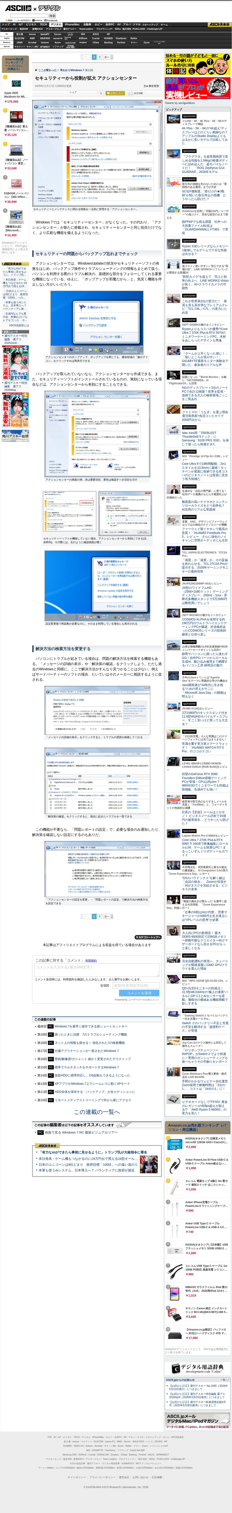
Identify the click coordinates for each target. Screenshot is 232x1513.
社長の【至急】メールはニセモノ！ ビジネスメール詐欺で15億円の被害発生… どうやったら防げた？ (205, 817)
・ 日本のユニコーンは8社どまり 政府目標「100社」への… (15, 294)
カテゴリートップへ (148, 937)
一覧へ (224, 1379)
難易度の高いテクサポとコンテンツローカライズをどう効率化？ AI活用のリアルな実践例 (205, 505)
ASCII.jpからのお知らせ (180, 1379)
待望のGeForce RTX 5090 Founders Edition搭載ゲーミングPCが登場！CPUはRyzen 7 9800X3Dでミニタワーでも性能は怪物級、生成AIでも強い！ (205, 781)
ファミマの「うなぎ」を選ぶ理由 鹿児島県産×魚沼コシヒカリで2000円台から (206, 415)
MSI (83, 34)
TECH (43, 24)
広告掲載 (157, 1477)
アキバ (127, 24)
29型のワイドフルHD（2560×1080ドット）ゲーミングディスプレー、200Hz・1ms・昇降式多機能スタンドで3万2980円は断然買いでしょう (205, 595)
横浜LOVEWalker (85, 1468)
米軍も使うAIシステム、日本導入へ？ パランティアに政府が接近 (87, 1170)
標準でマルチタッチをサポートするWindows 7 (87, 1067)
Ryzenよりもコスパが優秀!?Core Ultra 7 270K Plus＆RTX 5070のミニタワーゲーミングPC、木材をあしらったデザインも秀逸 (205, 334)
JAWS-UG (79, 1446)
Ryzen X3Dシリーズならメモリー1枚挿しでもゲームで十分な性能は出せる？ (205, 250)
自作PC (109, 24)
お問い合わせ (140, 1477)
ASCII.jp (18, 8)
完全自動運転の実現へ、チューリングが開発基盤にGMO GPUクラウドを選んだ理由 (205, 965)
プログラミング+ (104, 29)
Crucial (96, 38)
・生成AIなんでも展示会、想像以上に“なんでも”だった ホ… (15, 317)
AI (14, 24)
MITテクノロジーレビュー (148, 1463)
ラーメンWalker (46, 1468)
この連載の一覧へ (97, 1112)
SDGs (118, 29)
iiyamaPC (44, 34)
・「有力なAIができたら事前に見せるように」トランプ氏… (14, 272)
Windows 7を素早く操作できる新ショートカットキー (91, 1026)
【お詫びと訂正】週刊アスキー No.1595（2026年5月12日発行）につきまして (198, 1387)
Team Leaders (110, 1459)
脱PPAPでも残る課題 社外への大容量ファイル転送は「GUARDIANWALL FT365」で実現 (205, 227)
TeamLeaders (86, 29)
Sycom (57, 34)
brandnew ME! (70, 47)
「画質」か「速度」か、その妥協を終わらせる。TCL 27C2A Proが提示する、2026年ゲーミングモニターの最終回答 (205, 565)
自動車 (87, 24)
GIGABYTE (57, 38)
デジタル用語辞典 (111, 1463)
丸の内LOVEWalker (164, 1468)
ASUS (96, 34)
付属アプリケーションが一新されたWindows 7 (87, 1051)
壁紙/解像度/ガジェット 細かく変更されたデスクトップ (93, 1059)
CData (96, 42)
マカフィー (19, 47)
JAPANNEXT (45, 46)
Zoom (146, 42)
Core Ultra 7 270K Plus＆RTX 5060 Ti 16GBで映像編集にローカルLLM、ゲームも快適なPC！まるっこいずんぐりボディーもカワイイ (205, 847)
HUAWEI (108, 38)
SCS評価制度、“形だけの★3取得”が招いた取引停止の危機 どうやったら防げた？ (204, 195)
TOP (49, 1437)
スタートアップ (150, 24)
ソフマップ (57, 47)
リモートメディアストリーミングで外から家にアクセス (93, 1100)
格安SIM (24, 29)
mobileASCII (128, 1463)
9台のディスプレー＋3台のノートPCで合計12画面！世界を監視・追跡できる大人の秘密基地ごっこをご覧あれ (205, 393)
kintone (45, 42)
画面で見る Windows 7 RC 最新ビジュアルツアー (81, 1132)
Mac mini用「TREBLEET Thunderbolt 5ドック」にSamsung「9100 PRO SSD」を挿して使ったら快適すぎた (205, 438)
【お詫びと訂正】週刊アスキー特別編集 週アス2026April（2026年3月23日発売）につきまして (197, 1395)
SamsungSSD (68, 38)
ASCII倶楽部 (220, 25)
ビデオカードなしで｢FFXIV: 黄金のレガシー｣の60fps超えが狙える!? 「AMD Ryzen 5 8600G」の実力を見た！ (205, 1107)
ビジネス (31, 24)
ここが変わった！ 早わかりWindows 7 (61, 70)
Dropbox (83, 42)
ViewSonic (121, 38)
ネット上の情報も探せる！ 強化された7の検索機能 (90, 1042)
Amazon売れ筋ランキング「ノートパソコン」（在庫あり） (14, 64)
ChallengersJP (154, 29)
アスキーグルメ (53, 29)
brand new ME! (137, 1450)
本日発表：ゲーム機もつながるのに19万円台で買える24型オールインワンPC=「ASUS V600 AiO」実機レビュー (121, 1158)
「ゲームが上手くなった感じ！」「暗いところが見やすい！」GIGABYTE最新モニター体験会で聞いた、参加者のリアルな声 (205, 359)
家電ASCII (37, 29)
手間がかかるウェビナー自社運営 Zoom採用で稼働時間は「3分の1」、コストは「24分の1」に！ (206, 1085)
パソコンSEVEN (70, 34)
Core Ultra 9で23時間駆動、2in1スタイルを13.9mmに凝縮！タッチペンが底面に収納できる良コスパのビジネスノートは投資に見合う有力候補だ (205, 471)
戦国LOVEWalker (184, 1468)
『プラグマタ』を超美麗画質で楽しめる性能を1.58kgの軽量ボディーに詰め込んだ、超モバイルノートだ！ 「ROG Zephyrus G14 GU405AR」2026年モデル (205, 164)
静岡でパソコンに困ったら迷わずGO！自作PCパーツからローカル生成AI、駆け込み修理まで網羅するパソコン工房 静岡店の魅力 (205, 659)
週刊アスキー (69, 29)
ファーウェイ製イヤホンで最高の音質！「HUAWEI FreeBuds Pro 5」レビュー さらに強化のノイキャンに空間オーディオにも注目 (205, 534)
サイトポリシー (77, 1477)
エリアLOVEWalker (65, 1468)
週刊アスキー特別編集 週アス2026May (15, 386)
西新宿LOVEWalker (105, 1468)
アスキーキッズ (9, 29)
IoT (21, 24)
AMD (32, 38)
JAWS (19, 42)
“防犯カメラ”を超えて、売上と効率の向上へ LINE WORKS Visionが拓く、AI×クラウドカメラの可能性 (205, 282)
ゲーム (164, 24)
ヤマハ (134, 42)
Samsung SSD (69, 1454)
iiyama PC (110, 1441)
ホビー (98, 24)
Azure (58, 42)
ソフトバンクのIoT (159, 42)
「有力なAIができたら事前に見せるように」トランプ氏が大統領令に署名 (93, 1152)
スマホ (137, 24)
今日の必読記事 (77, 1463)
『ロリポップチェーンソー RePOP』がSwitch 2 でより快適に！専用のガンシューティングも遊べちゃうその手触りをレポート (205, 1055)
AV (119, 24)
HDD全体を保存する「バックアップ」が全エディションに (95, 1092)
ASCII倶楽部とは (19, 325)
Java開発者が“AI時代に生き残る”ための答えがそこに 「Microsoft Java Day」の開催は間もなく (204, 690)
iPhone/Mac (72, 24)
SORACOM (103, 1454)
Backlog (108, 42)
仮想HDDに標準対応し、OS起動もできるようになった (92, 1075)
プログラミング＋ (127, 1459)
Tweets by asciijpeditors (180, 103)
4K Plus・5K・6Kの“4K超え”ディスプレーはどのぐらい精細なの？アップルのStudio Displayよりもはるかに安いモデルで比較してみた (205, 135)
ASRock (83, 38)
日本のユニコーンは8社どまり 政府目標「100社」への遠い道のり (88, 1164)
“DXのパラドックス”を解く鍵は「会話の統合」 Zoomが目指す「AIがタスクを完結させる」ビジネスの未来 (205, 883)
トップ (6, 24)
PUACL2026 (139, 29)
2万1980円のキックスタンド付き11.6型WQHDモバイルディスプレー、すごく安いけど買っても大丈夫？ (205, 718)
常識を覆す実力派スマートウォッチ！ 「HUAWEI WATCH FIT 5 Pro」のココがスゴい (205, 747)
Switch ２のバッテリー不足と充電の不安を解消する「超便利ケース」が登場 (205, 1026)
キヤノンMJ (32, 47)
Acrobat (32, 42)
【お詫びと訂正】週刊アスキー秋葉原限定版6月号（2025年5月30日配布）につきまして (197, 1404)
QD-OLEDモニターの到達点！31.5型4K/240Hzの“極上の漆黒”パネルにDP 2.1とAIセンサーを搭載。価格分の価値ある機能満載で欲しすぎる (205, 995)
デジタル (47, 8)
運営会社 (124, 1477)
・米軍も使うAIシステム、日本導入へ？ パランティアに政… (14, 306)
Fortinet (121, 42)
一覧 (100, 93)
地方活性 (126, 29)
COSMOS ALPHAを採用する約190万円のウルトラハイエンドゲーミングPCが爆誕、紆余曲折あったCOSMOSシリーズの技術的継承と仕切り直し (204, 627)
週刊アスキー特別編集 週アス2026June (15, 339)
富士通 (19, 34)
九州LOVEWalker (144, 1468)
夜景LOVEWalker (125, 1468)
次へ (107, 57)
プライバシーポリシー (102, 1477)
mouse (32, 34)
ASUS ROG (45, 38)
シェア (73, 92)
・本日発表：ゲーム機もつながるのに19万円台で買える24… (15, 283)
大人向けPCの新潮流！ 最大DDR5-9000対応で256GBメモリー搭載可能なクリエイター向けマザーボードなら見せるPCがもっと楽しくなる (205, 940)
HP (108, 34)
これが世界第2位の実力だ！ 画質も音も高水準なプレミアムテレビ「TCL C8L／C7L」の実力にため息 (205, 306)
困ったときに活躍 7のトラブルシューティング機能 (91, 1034)
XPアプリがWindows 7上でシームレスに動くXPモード (92, 1083)
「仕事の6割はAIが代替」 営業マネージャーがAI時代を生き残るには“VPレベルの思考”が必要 (205, 915)
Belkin (133, 38)
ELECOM (19, 38)
